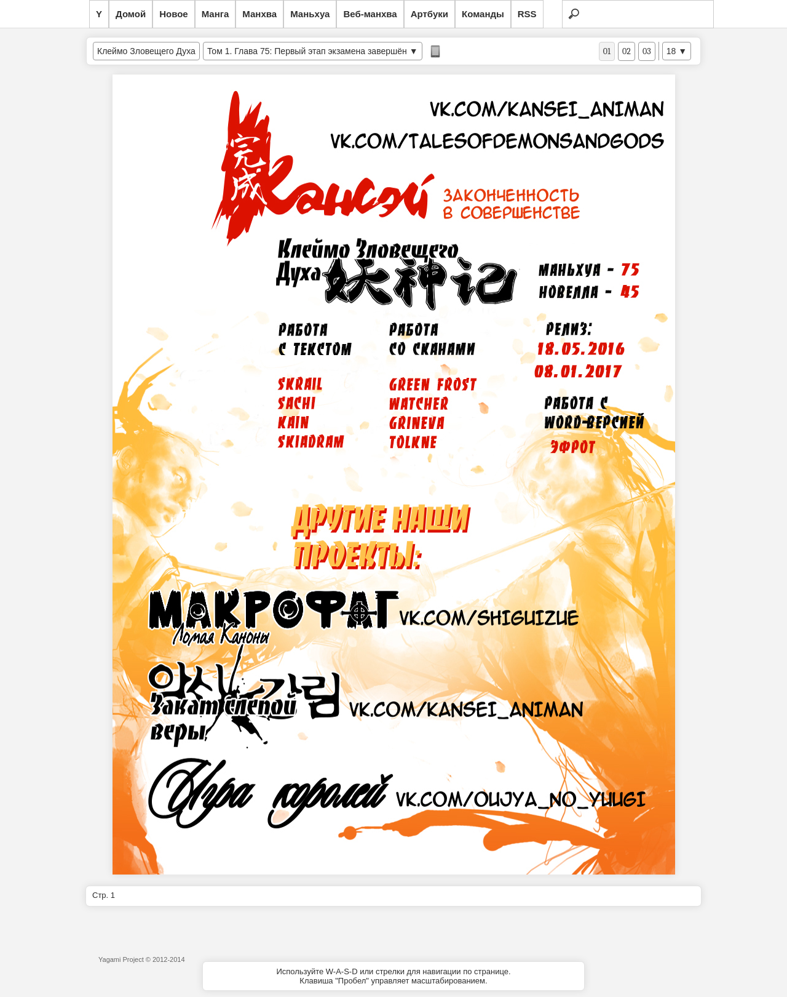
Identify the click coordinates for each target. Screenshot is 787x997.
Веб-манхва (370, 14)
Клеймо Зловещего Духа (146, 51)
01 (607, 51)
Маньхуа (310, 14)
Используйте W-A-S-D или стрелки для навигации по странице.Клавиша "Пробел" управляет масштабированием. (393, 976)
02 (626, 51)
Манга (215, 14)
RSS (527, 14)
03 (647, 51)
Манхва (259, 14)
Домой (131, 14)
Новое (173, 14)
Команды (483, 14)
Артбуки (429, 14)
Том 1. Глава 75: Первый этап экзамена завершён (307, 51)
